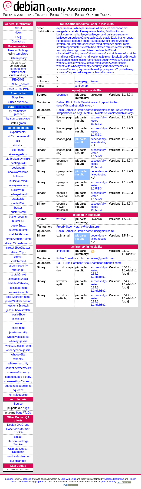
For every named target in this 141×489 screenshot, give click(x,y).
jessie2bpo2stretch (18, 310)
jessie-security (18, 332)
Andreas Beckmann (114, 479)
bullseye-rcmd (18, 180)
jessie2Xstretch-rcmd (18, 301)
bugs (26, 408)
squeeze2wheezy (18, 372)
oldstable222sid (18, 278)
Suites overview (18, 102)
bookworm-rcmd (18, 172)
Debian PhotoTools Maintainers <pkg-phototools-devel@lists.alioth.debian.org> (86, 104)
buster (18, 207)
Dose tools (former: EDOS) (18, 431)
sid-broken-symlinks (18, 158)
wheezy (18, 359)
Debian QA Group (18, 424)
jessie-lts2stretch (18, 305)
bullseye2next (18, 194)
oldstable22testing (18, 283)
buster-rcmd (18, 212)
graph (22, 123)
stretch (18, 256)
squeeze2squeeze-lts (18, 385)
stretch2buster (18, 229)
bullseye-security (18, 185)
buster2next (18, 225)
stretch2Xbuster (18, 234)
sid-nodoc (18, 149)
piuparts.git (40, 481)
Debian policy (18, 58)
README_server (18, 84)
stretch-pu (18, 269)
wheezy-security (18, 363)
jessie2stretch (18, 287)
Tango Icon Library (106, 481)
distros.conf (18, 72)
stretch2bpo (18, 252)
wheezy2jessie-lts (18, 336)
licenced (27, 479)
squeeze (18, 390)
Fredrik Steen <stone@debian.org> (78, 226)
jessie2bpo (18, 314)
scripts (12, 75)
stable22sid (18, 203)
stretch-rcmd (18, 261)
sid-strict (18, 145)
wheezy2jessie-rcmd (18, 345)
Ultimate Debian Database (18, 450)
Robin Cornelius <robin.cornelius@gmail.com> (85, 109)
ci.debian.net (18, 460)
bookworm (18, 167)
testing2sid (18, 163)
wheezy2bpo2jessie (18, 350)
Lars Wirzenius (68, 479)
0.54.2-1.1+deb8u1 (98, 275)
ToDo (27, 412)
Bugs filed (18, 97)
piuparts (9, 479)
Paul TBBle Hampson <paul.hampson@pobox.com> (89, 262)
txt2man (93, 81)
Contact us (18, 41)
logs (25, 75)
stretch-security (18, 265)
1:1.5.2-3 (96, 123)
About (18, 28)
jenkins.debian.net (18, 456)
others (25, 481)
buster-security (18, 216)
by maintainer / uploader (18, 112)
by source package (18, 118)
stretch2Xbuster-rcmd (18, 243)
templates (22, 53)
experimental (18, 132)
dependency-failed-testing (99, 141)
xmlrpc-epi (81, 85)
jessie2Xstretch (18, 292)
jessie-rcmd (18, 327)
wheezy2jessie (18, 341)
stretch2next (18, 274)
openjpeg (81, 81)
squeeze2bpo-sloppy (18, 376)
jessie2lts (22, 106)
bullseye (18, 176)
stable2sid (18, 198)
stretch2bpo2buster (18, 247)
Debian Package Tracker (18, 443)
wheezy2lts (18, 354)
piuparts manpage (18, 88)
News (18, 32)
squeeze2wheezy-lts (18, 368)
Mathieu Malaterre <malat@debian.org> (109, 113)
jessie (18, 323)
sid (18, 140)
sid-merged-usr (18, 154)
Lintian (18, 436)
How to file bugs (18, 50)
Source (18, 403)
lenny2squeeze (18, 394)
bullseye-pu (18, 189)
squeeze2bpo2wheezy (18, 381)
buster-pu (18, 220)
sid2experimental (18, 136)
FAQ (18, 37)
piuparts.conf (18, 68)
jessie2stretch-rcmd (18, 296)
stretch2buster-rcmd (18, 238)
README (18, 79)
